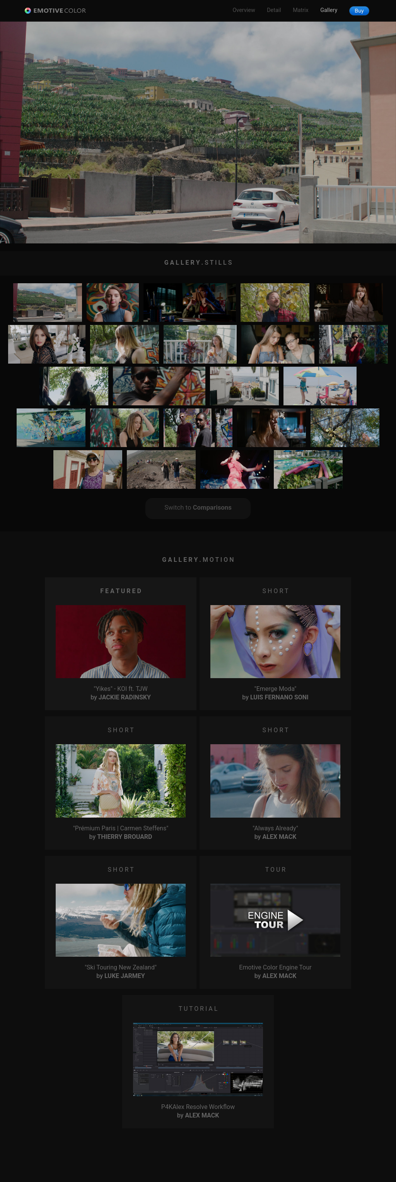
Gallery (328, 10)
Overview (243, 10)
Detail (274, 10)
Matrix (301, 10)
